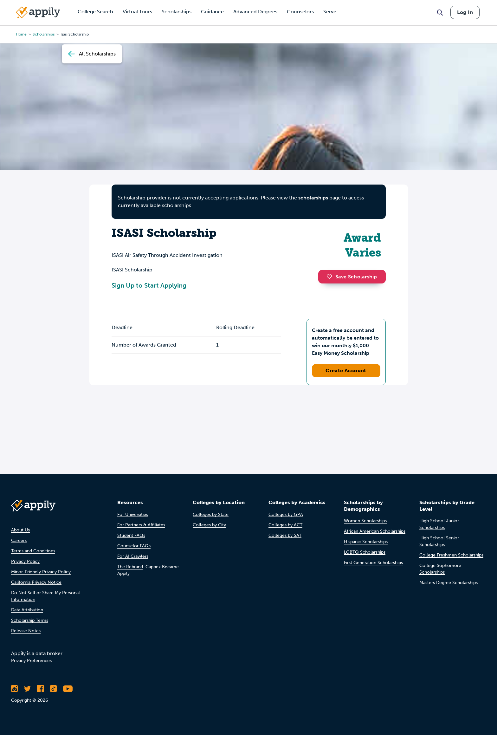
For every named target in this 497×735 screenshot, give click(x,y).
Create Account (346, 371)
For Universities (132, 514)
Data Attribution (27, 610)
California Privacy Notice (36, 582)
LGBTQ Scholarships (364, 552)
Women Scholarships (365, 521)
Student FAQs (131, 535)
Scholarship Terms (29, 620)
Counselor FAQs (134, 546)
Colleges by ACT (285, 525)
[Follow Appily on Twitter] (27, 688)
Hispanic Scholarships (366, 541)
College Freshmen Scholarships (451, 555)
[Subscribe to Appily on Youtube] (68, 688)
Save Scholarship (352, 277)
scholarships (44, 34)
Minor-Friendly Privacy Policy (41, 572)
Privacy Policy (25, 561)
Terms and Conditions (33, 551)
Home (21, 34)
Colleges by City (209, 525)
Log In (465, 12)
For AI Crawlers (132, 556)
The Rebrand (130, 566)
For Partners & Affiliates (141, 525)
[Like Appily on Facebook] (40, 688)
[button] (331, 276)
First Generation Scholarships (373, 562)
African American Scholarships (374, 531)
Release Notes (26, 631)
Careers (19, 540)
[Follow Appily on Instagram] (14, 688)
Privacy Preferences (31, 660)
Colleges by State (211, 514)
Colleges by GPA (285, 514)
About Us (20, 530)
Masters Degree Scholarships (448, 582)
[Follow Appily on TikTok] (53, 688)
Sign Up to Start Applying (149, 285)
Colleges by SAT (284, 535)
